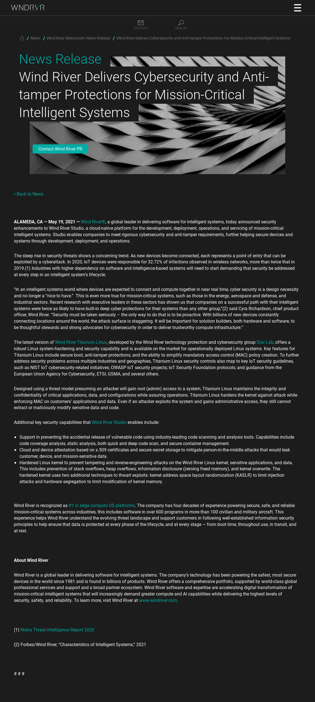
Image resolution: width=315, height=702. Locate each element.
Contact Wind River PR (60, 149)
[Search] (181, 25)
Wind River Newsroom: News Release (78, 38)
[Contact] (140, 25)
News (35, 38)
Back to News (28, 194)
